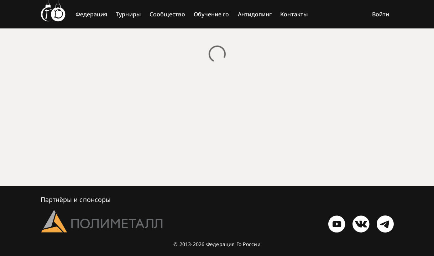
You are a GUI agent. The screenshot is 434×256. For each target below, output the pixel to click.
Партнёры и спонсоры (76, 199)
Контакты (294, 14)
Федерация (91, 14)
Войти (380, 14)
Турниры (128, 14)
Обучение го (211, 14)
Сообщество (167, 14)
